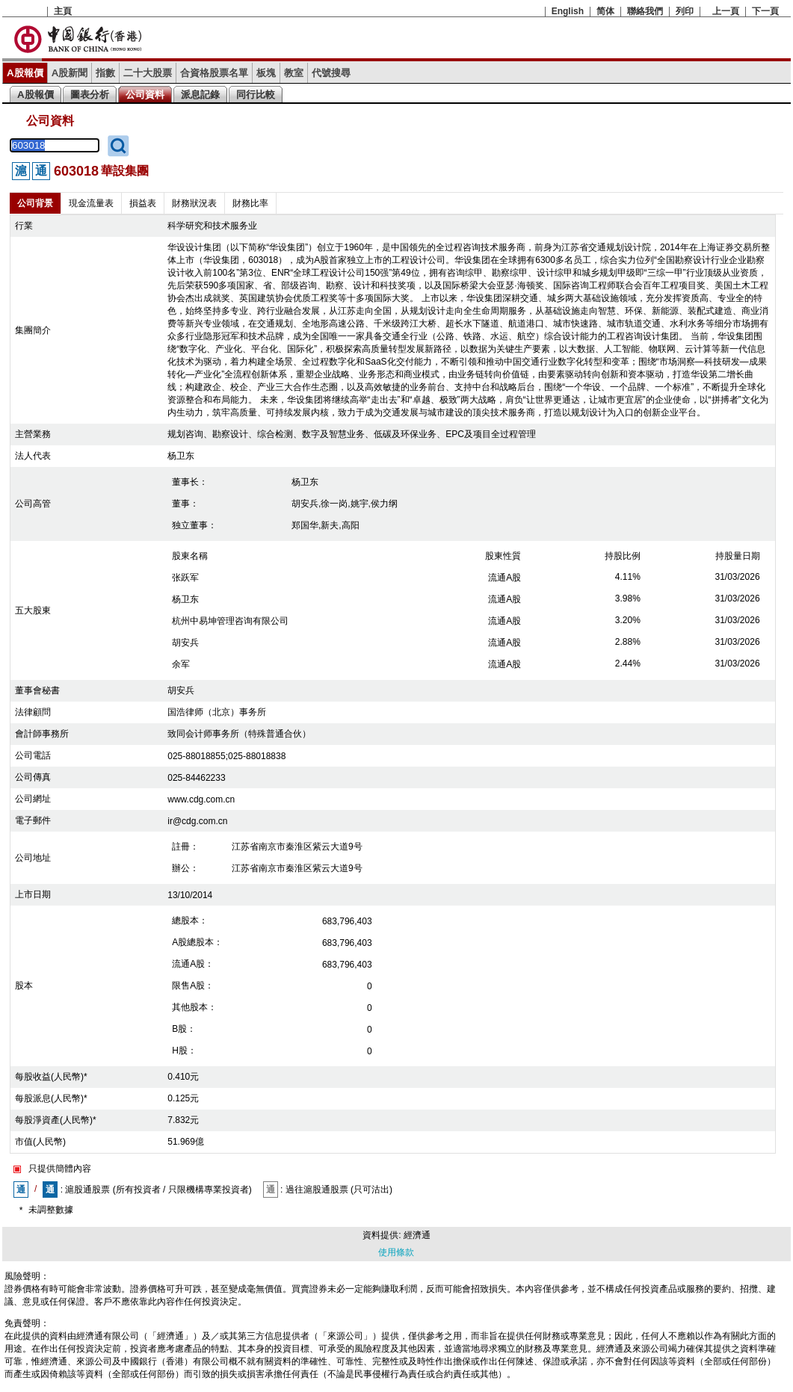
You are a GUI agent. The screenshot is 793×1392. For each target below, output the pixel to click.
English (568, 11)
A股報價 (25, 72)
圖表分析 (89, 94)
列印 (685, 11)
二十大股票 (147, 72)
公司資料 (145, 94)
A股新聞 (70, 72)
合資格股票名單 (214, 72)
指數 (105, 72)
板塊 (266, 72)
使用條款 (396, 1252)
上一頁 (725, 11)
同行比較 (255, 94)
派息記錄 (200, 94)
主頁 (63, 11)
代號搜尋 (331, 72)
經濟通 (417, 1235)
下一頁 (765, 11)
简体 (605, 11)
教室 (293, 72)
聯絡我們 (645, 11)
